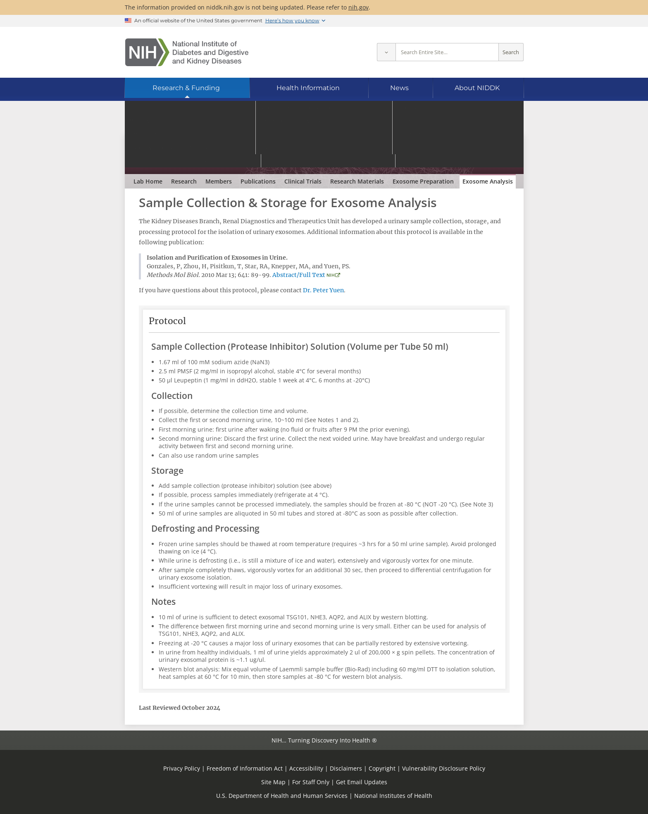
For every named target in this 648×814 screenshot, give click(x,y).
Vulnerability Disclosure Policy (443, 768)
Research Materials (357, 181)
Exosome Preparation (423, 181)
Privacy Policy (181, 768)
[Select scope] (386, 52)
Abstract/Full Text (298, 275)
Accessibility (306, 768)
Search (511, 52)
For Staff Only (310, 782)
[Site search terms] (447, 52)
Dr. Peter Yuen (323, 290)
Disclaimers (346, 768)
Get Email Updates (361, 782)
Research (184, 181)
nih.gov (358, 7)
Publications (258, 181)
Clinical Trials (303, 181)
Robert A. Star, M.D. (206, 161)
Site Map (273, 782)
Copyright (382, 768)
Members (218, 181)
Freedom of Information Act (245, 768)
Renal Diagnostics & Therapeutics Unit (213, 148)
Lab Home (147, 181)
